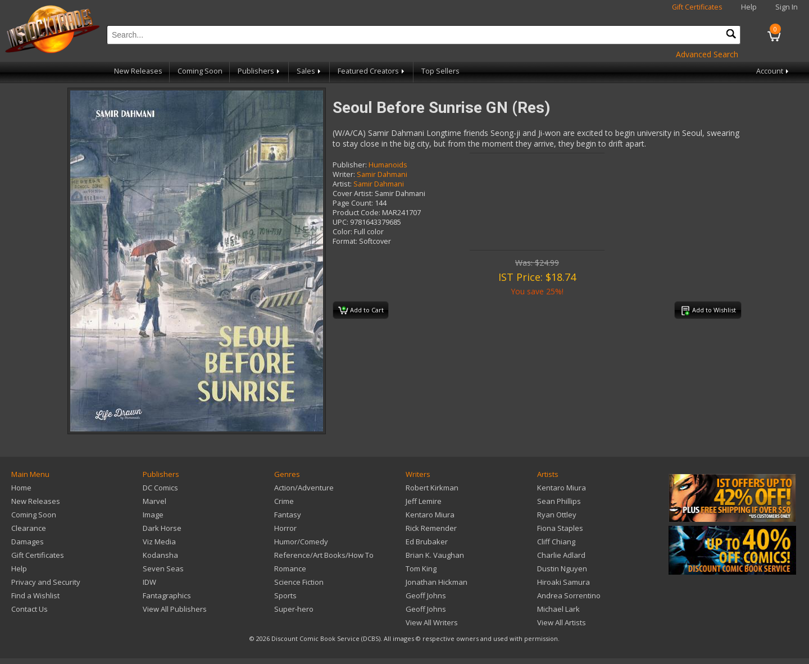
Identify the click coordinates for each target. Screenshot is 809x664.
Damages (27, 541)
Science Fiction (299, 582)
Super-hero (293, 609)
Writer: (344, 174)
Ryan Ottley (556, 515)
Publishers (259, 71)
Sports (285, 595)
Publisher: (350, 165)
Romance (290, 568)
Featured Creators (372, 71)
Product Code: (356, 212)
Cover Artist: (353, 193)
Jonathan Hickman (436, 582)
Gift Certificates (697, 7)
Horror (285, 528)
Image (153, 515)
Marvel (154, 501)
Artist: (342, 184)
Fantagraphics (167, 595)
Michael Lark (558, 609)
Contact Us (29, 609)
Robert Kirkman (432, 488)
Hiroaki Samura (563, 582)
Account (773, 71)
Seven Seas (163, 568)
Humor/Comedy (301, 541)
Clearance (28, 528)
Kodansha (160, 555)
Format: (345, 241)
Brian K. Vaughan (435, 555)
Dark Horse (162, 528)
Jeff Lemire (424, 501)
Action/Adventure (304, 488)
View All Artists (561, 622)
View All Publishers (175, 609)
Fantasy (287, 515)
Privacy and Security (45, 582)
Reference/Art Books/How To (324, 555)
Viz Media (159, 541)
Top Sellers (440, 71)
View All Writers (432, 622)
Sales (309, 71)
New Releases (138, 71)
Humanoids (388, 165)
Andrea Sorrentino (569, 595)
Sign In (786, 7)
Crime (284, 501)
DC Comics (160, 488)
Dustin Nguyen (562, 568)
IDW (149, 582)
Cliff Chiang (556, 541)
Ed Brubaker (427, 541)
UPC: (340, 222)
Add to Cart (361, 311)
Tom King (421, 568)
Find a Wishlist (35, 595)
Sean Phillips (559, 501)
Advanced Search (707, 54)
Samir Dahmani (382, 174)
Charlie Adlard (561, 555)
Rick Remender (431, 528)
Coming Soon (200, 71)
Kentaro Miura (430, 515)
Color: (342, 232)
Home (21, 488)
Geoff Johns (426, 595)
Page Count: (353, 203)
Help (749, 7)
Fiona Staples (560, 528)
